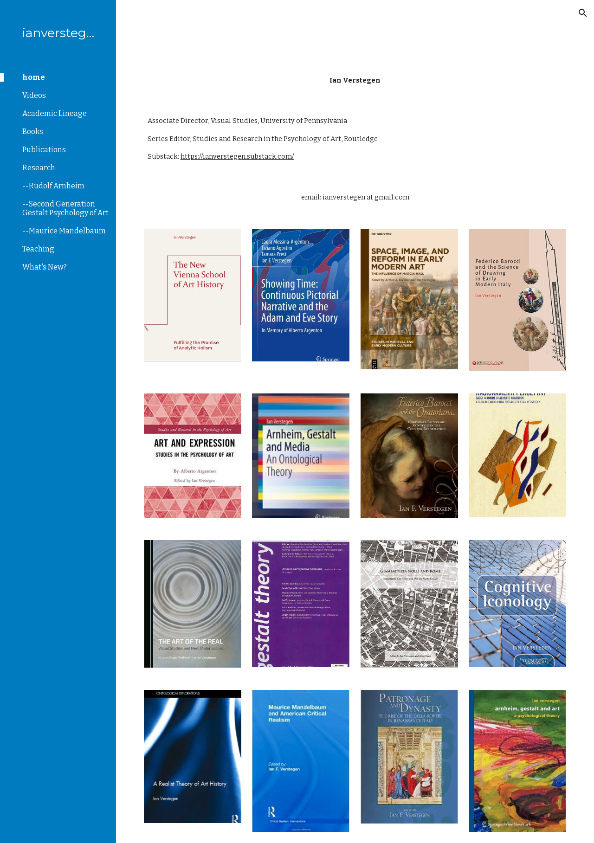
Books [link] (32, 131)
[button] (583, 13)
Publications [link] (44, 149)
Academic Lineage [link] (54, 113)
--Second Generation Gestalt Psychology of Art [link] (65, 208)
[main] (355, 80)
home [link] (33, 77)
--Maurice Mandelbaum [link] (64, 230)
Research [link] (38, 167)
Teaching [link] (38, 249)
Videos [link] (34, 95)
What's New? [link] (44, 267)
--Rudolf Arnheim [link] (53, 185)
